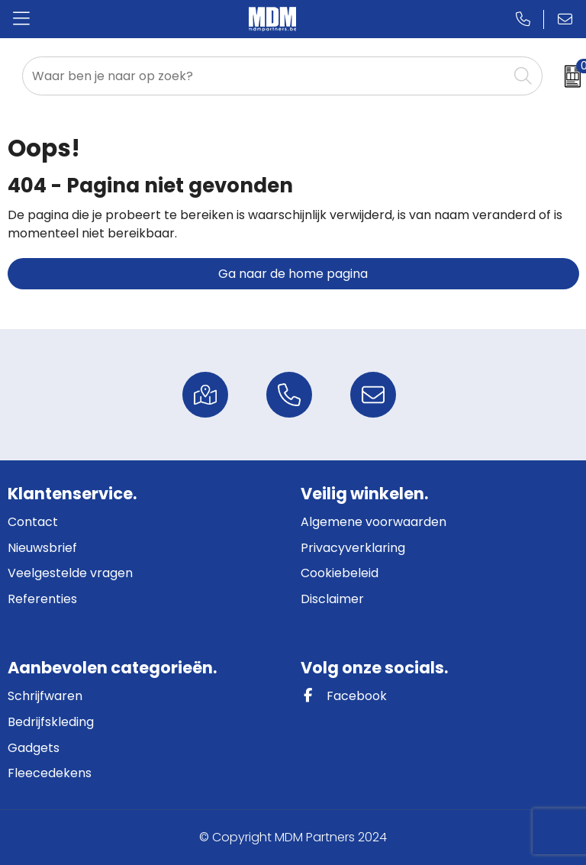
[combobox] (265, 76)
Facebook (344, 696)
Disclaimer (332, 599)
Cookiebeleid (339, 573)
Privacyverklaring (353, 548)
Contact (33, 522)
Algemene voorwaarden (373, 522)
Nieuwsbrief (42, 548)
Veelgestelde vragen (70, 573)
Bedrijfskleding (51, 722)
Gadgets (34, 748)
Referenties (42, 599)
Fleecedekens (50, 773)
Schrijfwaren (45, 696)
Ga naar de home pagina (293, 273)
